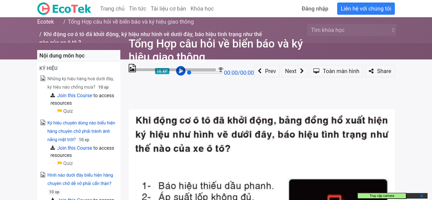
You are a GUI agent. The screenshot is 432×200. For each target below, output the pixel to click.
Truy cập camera (382, 196)
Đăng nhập (315, 8)
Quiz (65, 163)
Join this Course (74, 95)
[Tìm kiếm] (392, 30)
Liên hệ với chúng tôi (366, 8)
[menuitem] (112, 8)
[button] (78, 68)
